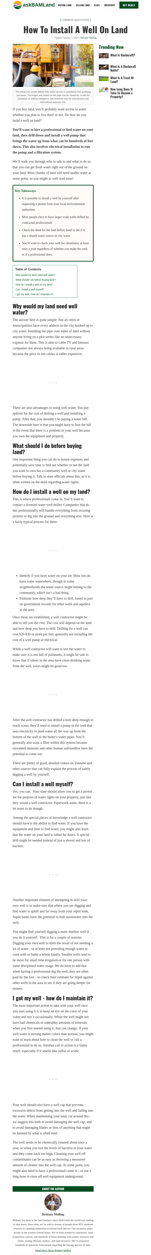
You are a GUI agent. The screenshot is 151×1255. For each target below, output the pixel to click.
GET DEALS (129, 5)
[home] (39, 4)
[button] (18, 5)
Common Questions (75, 20)
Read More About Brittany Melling (53, 1250)
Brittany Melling (89, 37)
